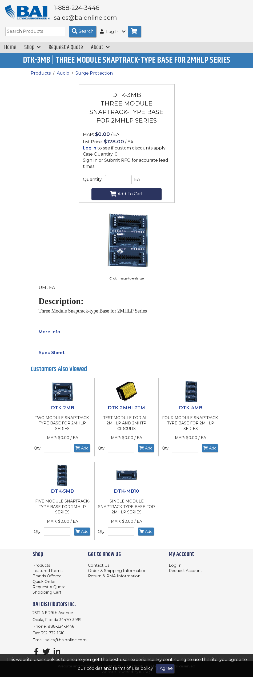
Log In (175, 565)
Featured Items (47, 570)
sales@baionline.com (66, 640)
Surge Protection (94, 76)
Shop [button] (32, 51)
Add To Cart (126, 197)
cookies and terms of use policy (120, 668)
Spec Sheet (52, 356)
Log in (89, 151)
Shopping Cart (47, 592)
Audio (63, 76)
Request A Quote (66, 51)
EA (137, 183)
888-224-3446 (61, 626)
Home (10, 51)
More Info (49, 335)
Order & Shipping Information (117, 570)
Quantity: (93, 183)
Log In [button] (113, 35)
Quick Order (44, 581)
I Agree (165, 668)
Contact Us (98, 565)
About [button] (100, 51)
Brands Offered (47, 576)
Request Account (185, 570)
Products (41, 76)
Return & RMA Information (114, 576)
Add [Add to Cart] (82, 451)
